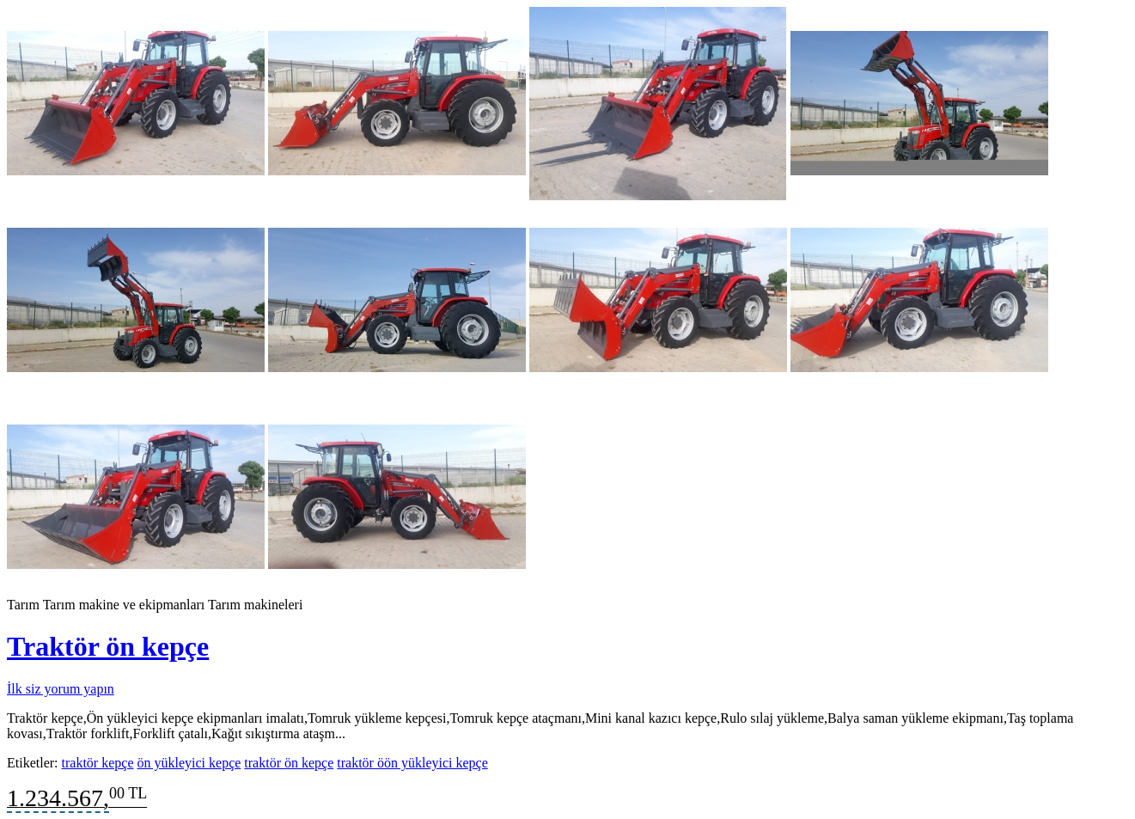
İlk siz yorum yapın (60, 688)
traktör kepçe (98, 762)
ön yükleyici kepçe (189, 762)
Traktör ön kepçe (108, 646)
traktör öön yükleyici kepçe (412, 762)
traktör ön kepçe (288, 762)
